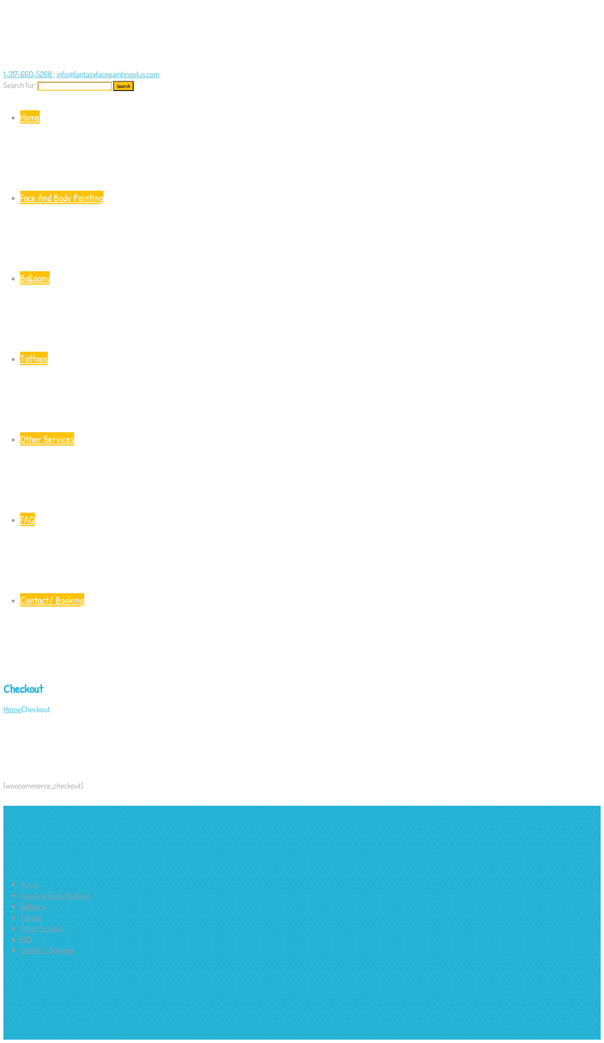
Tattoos (310, 392)
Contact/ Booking (310, 633)
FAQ (310, 553)
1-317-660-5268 (28, 74)
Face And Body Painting (310, 231)
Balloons (310, 311)
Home (310, 150)
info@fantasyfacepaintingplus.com (108, 74)
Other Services (310, 472)
